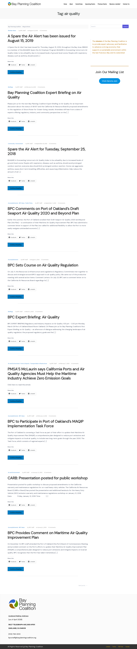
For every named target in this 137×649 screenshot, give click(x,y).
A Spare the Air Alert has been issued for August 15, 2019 (42, 38)
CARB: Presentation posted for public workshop (48, 478)
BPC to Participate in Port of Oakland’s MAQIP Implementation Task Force (45, 423)
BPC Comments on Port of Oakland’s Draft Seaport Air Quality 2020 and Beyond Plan (43, 211)
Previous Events (102, 4)
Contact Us (126, 4)
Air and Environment (14, 363)
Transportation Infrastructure (38, 363)
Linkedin (108, 646)
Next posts (83, 585)
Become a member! (115, 4)
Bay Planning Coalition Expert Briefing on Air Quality (44, 95)
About (71, 4)
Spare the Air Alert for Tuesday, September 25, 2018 (46, 151)
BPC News (22, 203)
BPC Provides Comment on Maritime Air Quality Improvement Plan (48, 535)
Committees (78, 4)
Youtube (127, 646)
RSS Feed (120, 646)
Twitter (114, 646)
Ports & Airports (24, 363)
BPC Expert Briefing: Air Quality (33, 317)
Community (11, 143)
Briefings (10, 87)
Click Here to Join (109, 81)
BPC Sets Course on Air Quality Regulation (43, 265)
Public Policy (29, 203)
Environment (19, 143)
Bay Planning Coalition (14, 26)
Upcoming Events (90, 4)
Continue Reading (15, 72)
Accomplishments (13, 203)
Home (65, 4)
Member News (12, 30)
